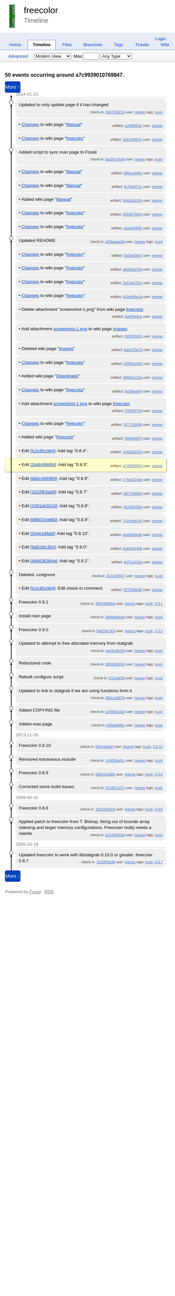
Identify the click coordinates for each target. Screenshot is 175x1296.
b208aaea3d (115, 242)
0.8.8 (159, 809)
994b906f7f (133, 438)
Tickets (142, 44)
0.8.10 (158, 747)
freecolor (41, 10)
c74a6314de (132, 480)
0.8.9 (159, 774)
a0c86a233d (132, 269)
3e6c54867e (132, 139)
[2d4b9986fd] (43, 464)
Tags (118, 44)
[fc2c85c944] (42, 450)
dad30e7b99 (115, 159)
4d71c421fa (133, 562)
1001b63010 (105, 809)
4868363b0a (105, 603)
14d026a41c (115, 760)
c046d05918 (132, 452)
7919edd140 (132, 521)
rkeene (139, 112)
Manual (73, 124)
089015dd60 (105, 774)
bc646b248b (132, 548)
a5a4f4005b (133, 228)
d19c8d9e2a (132, 297)
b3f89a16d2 (133, 364)
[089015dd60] (43, 519)
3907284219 (115, 112)
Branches (93, 44)
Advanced (18, 56)
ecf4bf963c (133, 126)
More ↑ (12, 87)
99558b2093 (115, 664)
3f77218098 (133, 425)
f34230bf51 (133, 336)
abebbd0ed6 (132, 535)
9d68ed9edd (115, 617)
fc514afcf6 (116, 678)
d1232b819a (115, 835)
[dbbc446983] (43, 478)
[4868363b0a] (43, 560)
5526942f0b (133, 507)
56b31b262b (132, 200)
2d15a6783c (132, 283)
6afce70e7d (133, 350)
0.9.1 (159, 603)
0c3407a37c (115, 788)
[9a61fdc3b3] (43, 547)
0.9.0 (159, 631)
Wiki (165, 44)
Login (160, 38)
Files (67, 44)
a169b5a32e (115, 712)
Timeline (42, 44)
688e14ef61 (133, 173)
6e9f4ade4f (133, 391)
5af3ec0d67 (133, 255)
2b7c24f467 (115, 576)
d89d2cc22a (132, 377)
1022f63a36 (106, 862)
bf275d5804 (133, 493)
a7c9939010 (132, 466)
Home (15, 44)
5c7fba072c (133, 187)
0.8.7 (159, 862)
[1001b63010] (43, 505)
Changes (30, 124)
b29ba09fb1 (115, 725)
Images (120, 328)
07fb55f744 (133, 411)
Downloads (67, 375)
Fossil (35, 891)
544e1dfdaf (104, 747)
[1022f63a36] (43, 491)
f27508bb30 (133, 590)
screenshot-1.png (70, 328)
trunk (159, 112)
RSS (48, 891)
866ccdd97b (115, 698)
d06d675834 (132, 214)
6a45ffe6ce (133, 316)
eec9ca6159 (115, 651)
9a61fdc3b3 (106, 631)
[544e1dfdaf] (42, 533)
